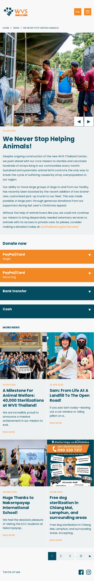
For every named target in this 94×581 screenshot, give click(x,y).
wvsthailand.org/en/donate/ (60, 227)
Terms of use (11, 572)
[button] (47, 257)
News (16, 27)
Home (6, 27)
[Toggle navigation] (87, 11)
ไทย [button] (78, 12)
